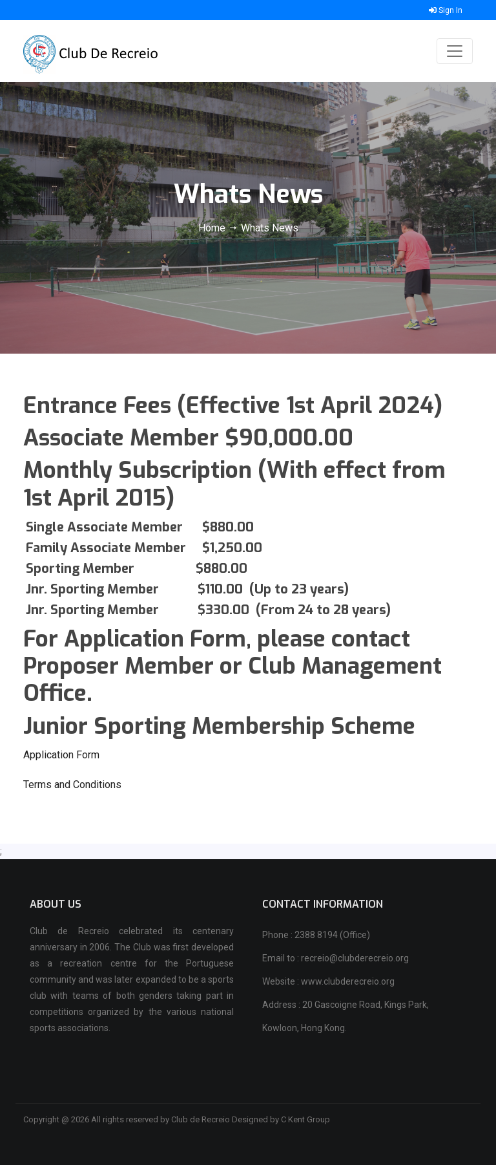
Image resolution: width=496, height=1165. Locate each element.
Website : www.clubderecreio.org (328, 981)
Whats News (269, 228)
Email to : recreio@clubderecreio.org (335, 958)
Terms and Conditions (72, 784)
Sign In (445, 10)
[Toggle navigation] (455, 51)
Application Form (61, 755)
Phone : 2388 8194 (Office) (316, 935)
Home (213, 228)
